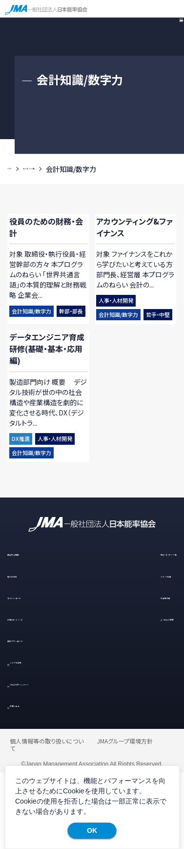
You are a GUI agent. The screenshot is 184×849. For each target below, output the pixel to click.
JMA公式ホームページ (53, 758)
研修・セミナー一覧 (147, 627)
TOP (14, 169)
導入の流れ (25, 649)
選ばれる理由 (28, 627)
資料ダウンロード (34, 714)
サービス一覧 (55, 169)
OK (92, 830)
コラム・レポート (32, 670)
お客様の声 (135, 670)
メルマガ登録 (37, 736)
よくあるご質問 (140, 692)
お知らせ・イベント (35, 692)
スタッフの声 (136, 649)
